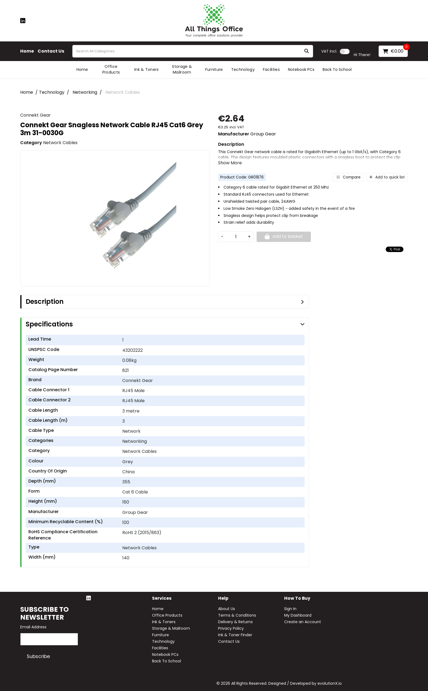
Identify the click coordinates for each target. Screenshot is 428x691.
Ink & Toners (146, 69)
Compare (348, 177)
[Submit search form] (306, 51)
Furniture (214, 69)
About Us (226, 608)
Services (161, 598)
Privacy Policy (231, 628)
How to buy (297, 598)
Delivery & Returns (235, 622)
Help (223, 598)
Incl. (329, 51)
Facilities (271, 69)
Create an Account (302, 622)
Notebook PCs (301, 69)
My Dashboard (297, 615)
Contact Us (51, 51)
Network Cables (122, 92)
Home (27, 51)
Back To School (337, 69)
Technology (243, 69)
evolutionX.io (329, 683)
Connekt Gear (35, 115)
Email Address (33, 627)
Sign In (290, 608)
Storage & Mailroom (182, 69)
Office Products (111, 69)
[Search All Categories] (192, 51)
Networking (85, 92)
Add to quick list (387, 177)
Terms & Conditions (237, 615)
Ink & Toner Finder (235, 635)
